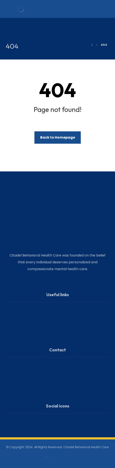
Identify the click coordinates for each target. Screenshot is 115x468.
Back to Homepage (57, 137)
